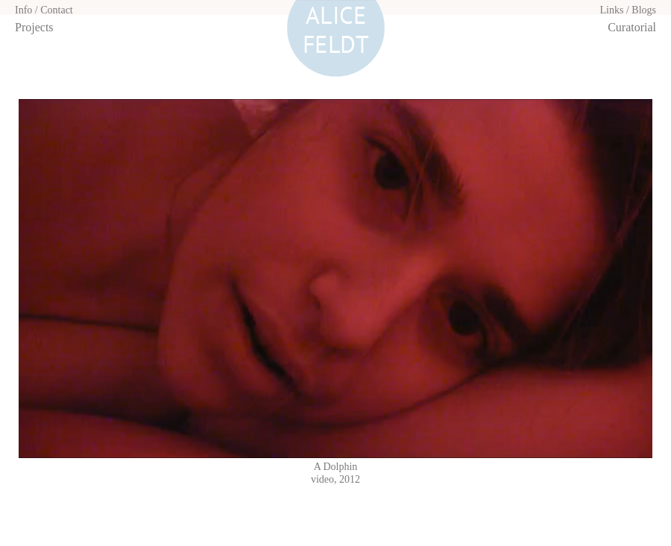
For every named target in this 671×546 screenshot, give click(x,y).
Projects (34, 27)
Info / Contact (44, 10)
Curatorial (632, 27)
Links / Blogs (628, 10)
